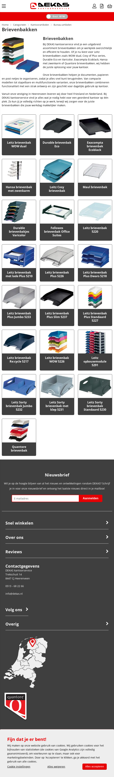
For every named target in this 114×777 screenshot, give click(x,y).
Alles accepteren (94, 766)
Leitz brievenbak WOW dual (19, 144)
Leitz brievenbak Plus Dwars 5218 (95, 274)
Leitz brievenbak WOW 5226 (57, 359)
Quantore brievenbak (19, 448)
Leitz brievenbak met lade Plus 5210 (19, 274)
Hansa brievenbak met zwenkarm (19, 189)
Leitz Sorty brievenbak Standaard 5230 (95, 406)
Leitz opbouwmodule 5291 (95, 361)
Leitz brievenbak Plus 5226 (57, 274)
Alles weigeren (56, 766)
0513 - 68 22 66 (14, 586)
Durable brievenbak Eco (57, 144)
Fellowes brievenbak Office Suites (57, 231)
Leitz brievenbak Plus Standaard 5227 (95, 317)
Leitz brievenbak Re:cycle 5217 (19, 359)
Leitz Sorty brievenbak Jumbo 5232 (19, 406)
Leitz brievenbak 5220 (95, 230)
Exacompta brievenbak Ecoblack (95, 146)
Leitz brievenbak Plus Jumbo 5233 (19, 315)
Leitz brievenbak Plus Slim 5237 (57, 315)
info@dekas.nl (14, 593)
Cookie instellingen (18, 766)
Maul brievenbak (95, 187)
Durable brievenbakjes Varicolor (19, 231)
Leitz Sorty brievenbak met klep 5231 (57, 406)
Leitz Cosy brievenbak (57, 189)
